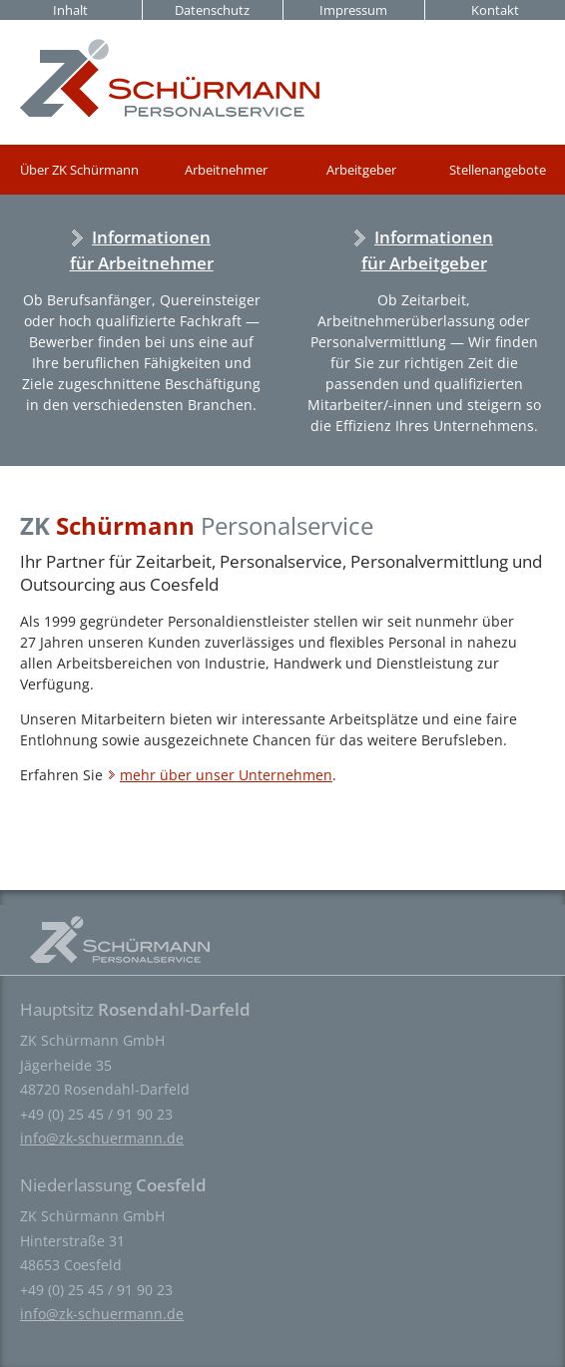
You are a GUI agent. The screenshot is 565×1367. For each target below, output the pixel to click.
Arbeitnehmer (226, 170)
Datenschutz (212, 10)
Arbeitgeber (361, 170)
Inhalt (70, 10)
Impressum (353, 10)
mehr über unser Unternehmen (226, 774)
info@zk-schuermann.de (102, 1138)
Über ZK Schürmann (79, 170)
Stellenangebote (497, 170)
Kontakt (495, 10)
